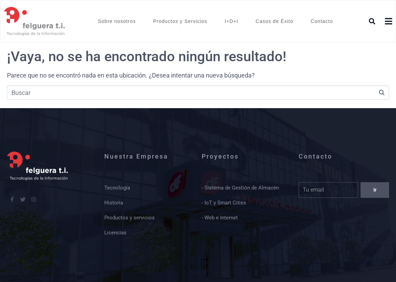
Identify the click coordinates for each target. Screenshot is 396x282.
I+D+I (231, 21)
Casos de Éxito (274, 21)
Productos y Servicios (180, 21)
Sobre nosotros (117, 21)
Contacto (321, 21)
